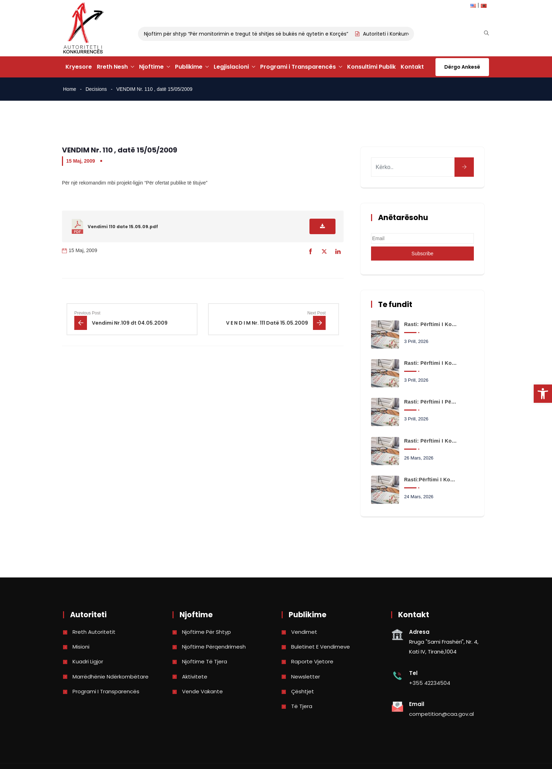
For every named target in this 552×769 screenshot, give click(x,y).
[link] (543, 393)
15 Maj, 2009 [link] (80, 161)
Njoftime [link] (151, 67)
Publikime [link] (188, 67)
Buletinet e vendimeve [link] (320, 646)
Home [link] (69, 89)
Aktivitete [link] (194, 676)
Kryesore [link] (78, 67)
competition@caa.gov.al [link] (441, 714)
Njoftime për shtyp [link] (206, 632)
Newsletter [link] (305, 676)
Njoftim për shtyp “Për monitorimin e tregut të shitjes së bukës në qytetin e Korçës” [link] (248, 33)
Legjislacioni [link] (231, 67)
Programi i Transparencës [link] (298, 67)
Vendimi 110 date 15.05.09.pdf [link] (123, 227)
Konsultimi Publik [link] (371, 67)
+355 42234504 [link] (429, 683)
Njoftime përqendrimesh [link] (214, 646)
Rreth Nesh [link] (112, 67)
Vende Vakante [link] (202, 691)
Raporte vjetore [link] (312, 661)
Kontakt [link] (412, 67)
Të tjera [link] (301, 706)
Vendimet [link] (304, 632)
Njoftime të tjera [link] (204, 661)
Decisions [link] (96, 89)
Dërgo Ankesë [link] (462, 66)
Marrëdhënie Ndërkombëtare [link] (111, 676)
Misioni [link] (81, 646)
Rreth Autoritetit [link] (94, 632)
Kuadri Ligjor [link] (88, 661)
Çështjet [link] (302, 691)
